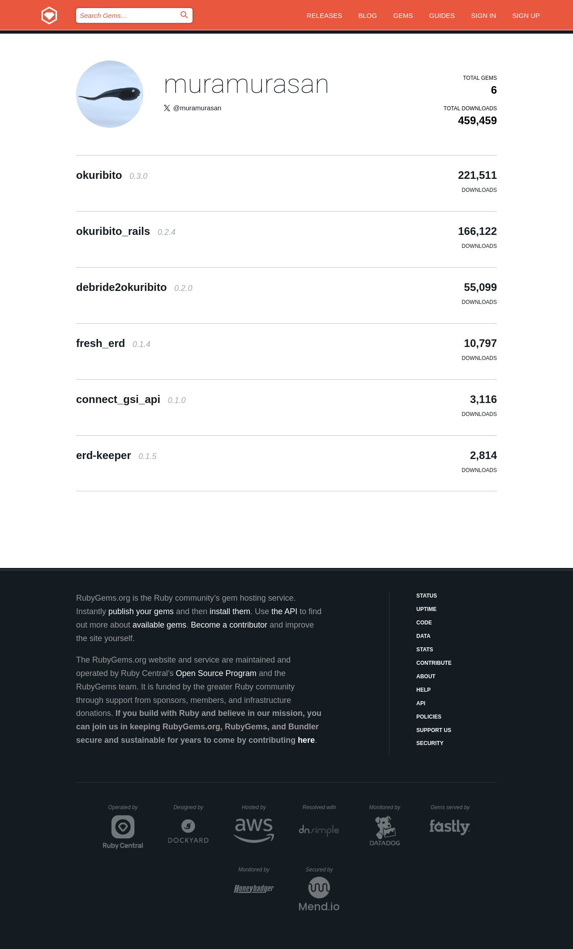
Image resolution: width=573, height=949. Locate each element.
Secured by (322, 870)
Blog (367, 15)
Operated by (125, 810)
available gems (159, 624)
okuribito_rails (125, 231)
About (426, 676)
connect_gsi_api (131, 399)
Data (423, 636)
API (420, 703)
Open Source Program (216, 673)
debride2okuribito (134, 287)
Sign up (526, 15)
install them (230, 611)
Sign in (483, 15)
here (306, 740)
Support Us (433, 730)
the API (284, 611)
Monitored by (387, 807)
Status (426, 596)
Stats (424, 649)
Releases (324, 15)
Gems (403, 15)
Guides (442, 15)
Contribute (434, 663)
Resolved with (321, 807)
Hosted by (258, 807)
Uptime (426, 609)
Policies (428, 717)
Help (423, 690)
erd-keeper (116, 455)
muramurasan (246, 84)
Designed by (190, 807)
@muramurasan (197, 108)
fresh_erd (113, 343)
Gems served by (450, 807)
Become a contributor (229, 624)
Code (424, 623)
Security (430, 743)
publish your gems (141, 611)
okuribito (111, 175)
